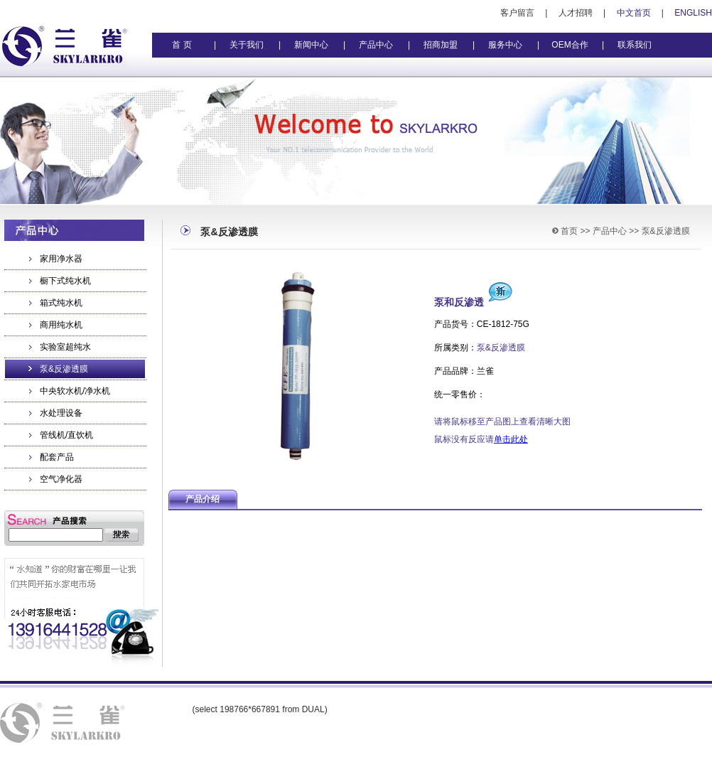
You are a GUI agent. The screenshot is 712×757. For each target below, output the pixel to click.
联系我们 (634, 45)
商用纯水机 (61, 325)
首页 (569, 231)
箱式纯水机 (61, 303)
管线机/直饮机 (66, 435)
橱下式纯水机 (65, 281)
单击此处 (511, 439)
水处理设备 (61, 413)
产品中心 (376, 45)
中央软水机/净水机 (75, 391)
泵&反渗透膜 (64, 369)
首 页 (181, 45)
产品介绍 (202, 499)
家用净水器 (61, 259)
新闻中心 (311, 45)
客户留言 (517, 13)
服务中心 (505, 45)
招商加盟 (441, 45)
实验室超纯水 (65, 347)
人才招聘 (576, 13)
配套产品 (57, 457)
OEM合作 (569, 45)
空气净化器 (61, 479)
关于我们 (247, 45)
